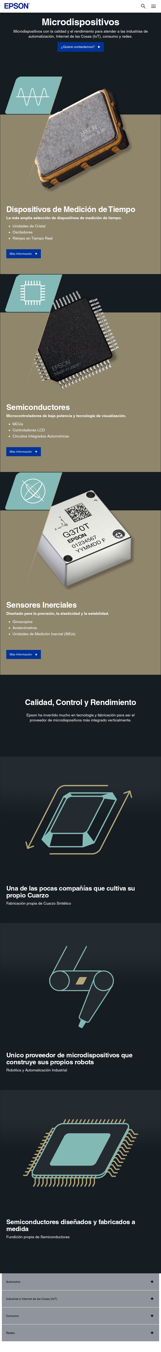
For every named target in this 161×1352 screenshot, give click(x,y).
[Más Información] (23, 253)
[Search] (143, 6)
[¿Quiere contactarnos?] (80, 47)
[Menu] (153, 6)
